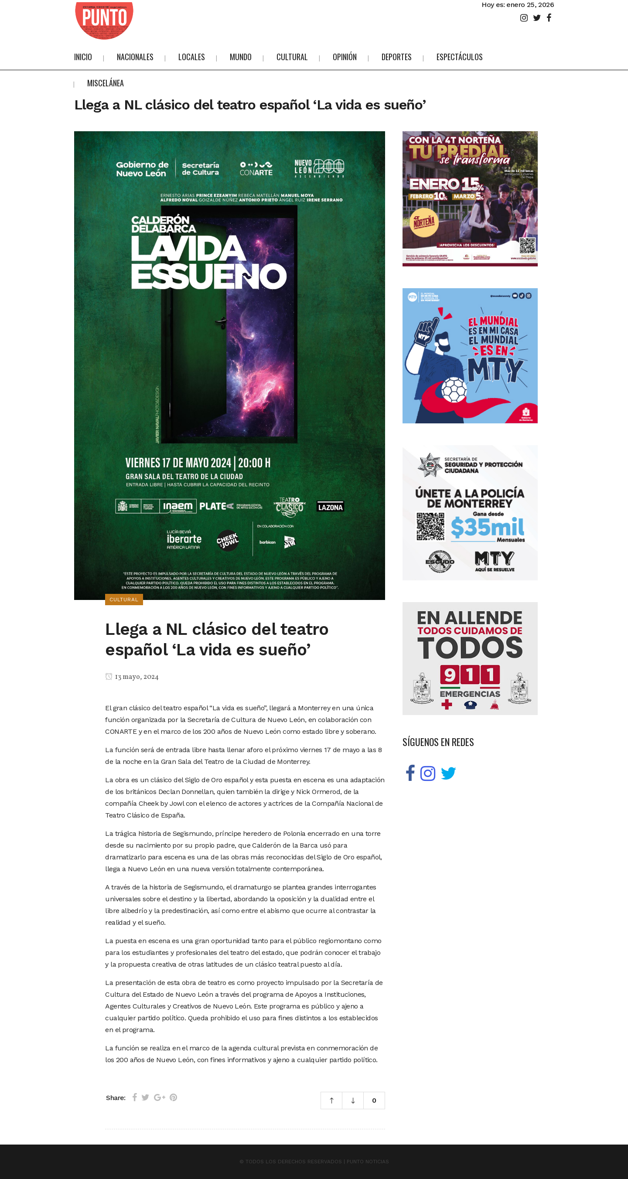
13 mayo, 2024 (132, 677)
